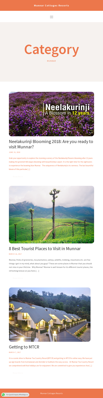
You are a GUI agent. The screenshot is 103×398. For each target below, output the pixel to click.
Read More (18, 176)
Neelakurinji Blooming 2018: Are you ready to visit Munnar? (51, 144)
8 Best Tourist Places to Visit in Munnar (45, 248)
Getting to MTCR (24, 347)
